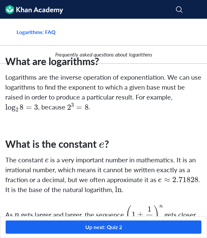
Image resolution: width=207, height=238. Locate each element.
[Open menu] (198, 10)
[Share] (194, 32)
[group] (103, 117)
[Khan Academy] (31, 9)
